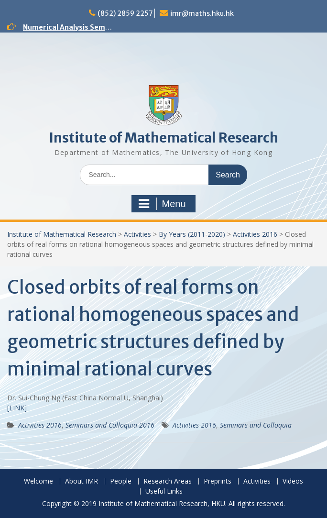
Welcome (38, 481)
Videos (293, 481)
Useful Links (164, 491)
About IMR (81, 481)
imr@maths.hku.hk (202, 13)
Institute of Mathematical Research (163, 137)
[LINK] (17, 407)
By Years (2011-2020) (192, 234)
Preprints (217, 481)
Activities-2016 (194, 425)
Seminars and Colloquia (256, 425)
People (120, 481)
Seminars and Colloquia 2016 (109, 425)
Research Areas (167, 481)
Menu (162, 204)
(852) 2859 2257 (125, 13)
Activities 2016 (255, 234)
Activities (137, 234)
